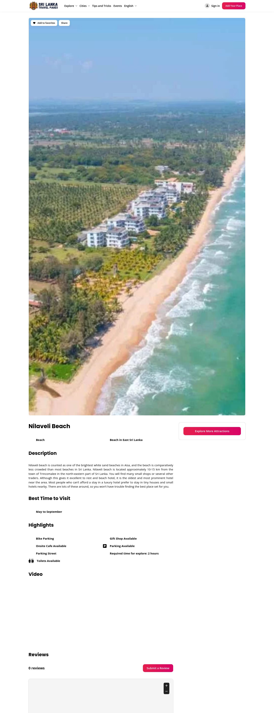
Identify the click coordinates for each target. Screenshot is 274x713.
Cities (83, 6)
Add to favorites (44, 23)
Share (64, 23)
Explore (69, 6)
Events (117, 6)
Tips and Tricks (101, 6)
